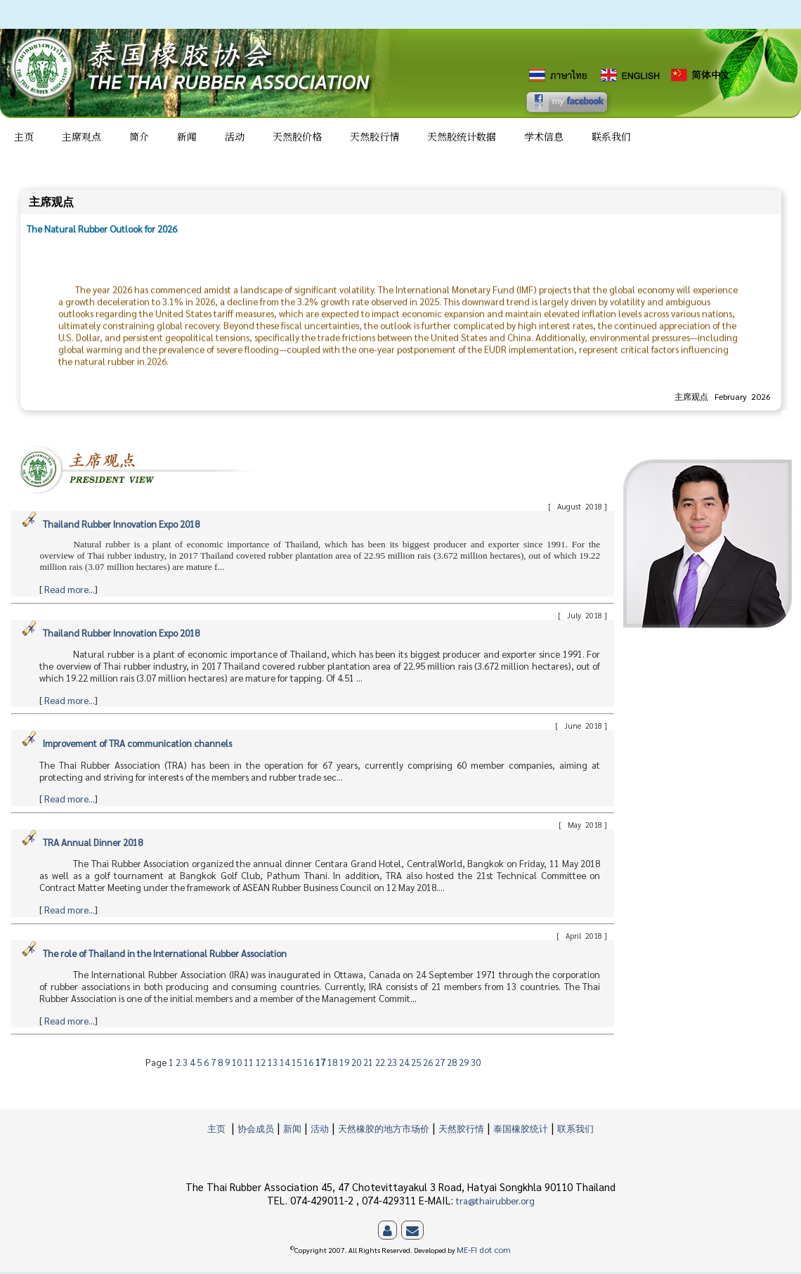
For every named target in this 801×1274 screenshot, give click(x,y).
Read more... (69, 591)
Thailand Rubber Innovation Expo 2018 (121, 526)
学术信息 (544, 138)
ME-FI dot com (484, 1252)
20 (357, 1064)
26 (429, 1064)
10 (238, 1064)
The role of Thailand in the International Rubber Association (165, 955)
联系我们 (611, 138)
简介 (139, 138)
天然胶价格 (297, 138)
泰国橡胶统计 (520, 1130)
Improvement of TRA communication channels (137, 745)
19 (345, 1064)
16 (309, 1064)
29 (465, 1064)
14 (286, 1064)
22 (381, 1064)
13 (274, 1064)
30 (476, 1064)
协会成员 (255, 1130)
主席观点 (81, 138)
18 (333, 1064)
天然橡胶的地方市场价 (383, 1130)
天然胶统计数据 (461, 138)
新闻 (187, 138)
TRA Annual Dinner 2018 (93, 844)
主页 (24, 138)
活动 (235, 138)
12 (262, 1064)
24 (405, 1064)
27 (441, 1064)
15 (298, 1064)
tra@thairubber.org (495, 1203)
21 (369, 1064)
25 (417, 1064)
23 (393, 1064)
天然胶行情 (374, 138)
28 (453, 1064)
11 (250, 1064)
